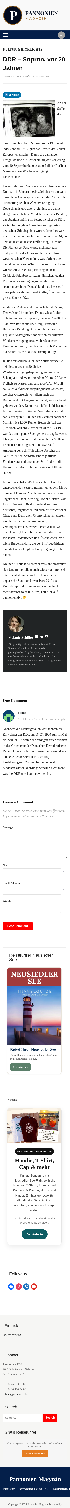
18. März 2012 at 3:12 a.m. (35, 719)
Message (8, 827)
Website (7, 901)
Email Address (11, 883)
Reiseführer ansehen (35, 1453)
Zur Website (34, 1234)
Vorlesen (12, 94)
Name (6, 865)
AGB (47, 1489)
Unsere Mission (12, 1334)
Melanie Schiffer (22, 76)
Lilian (22, 713)
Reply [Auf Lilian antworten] (61, 719)
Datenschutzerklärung (30, 1489)
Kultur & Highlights (22, 49)
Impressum (9, 1489)
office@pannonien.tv (15, 1394)
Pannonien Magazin (35, 1479)
